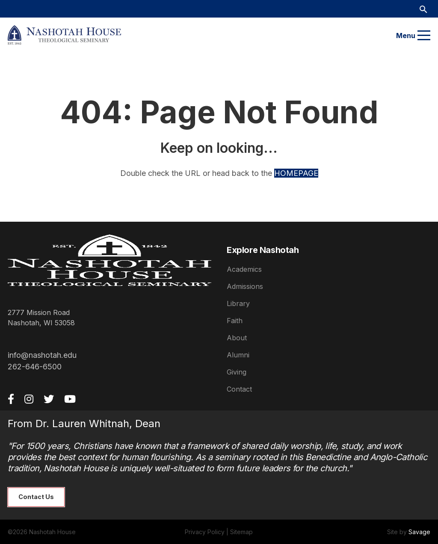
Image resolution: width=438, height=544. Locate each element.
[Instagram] (28, 399)
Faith (235, 320)
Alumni (238, 355)
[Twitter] (49, 399)
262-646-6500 (35, 366)
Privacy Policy (205, 531)
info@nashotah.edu (42, 355)
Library (238, 303)
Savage (419, 531)
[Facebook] (11, 399)
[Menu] (423, 35)
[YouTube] (70, 399)
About (237, 337)
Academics (244, 269)
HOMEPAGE (296, 173)
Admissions (245, 286)
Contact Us (36, 496)
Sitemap (241, 531)
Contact (239, 389)
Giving (236, 372)
